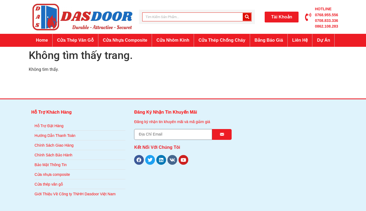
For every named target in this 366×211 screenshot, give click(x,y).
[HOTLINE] (308, 17)
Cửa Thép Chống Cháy (222, 40)
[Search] (246, 17)
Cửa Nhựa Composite (125, 40)
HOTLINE (323, 9)
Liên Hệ (300, 40)
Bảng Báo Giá (269, 40)
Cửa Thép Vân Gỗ (75, 40)
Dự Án (323, 40)
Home (42, 40)
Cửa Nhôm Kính (173, 40)
